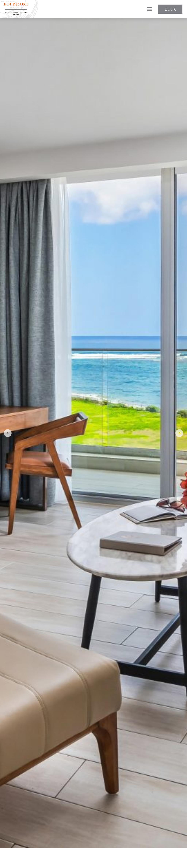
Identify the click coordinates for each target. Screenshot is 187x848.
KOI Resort (16, 9)
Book (170, 9)
